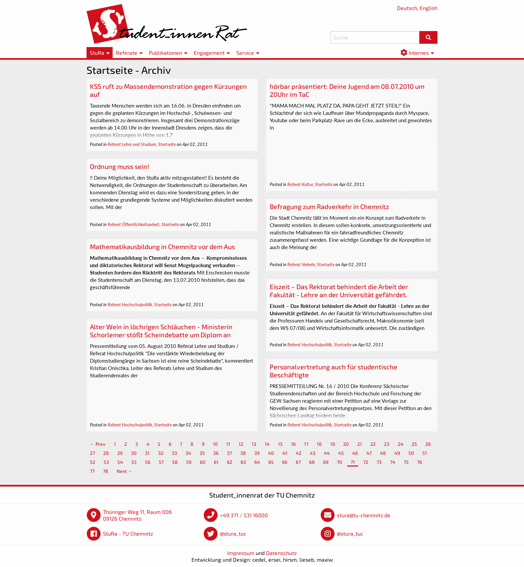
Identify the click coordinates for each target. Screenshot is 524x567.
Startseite (167, 144)
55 (134, 462)
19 (332, 444)
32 (160, 453)
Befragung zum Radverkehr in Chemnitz (329, 206)
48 (383, 453)
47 (369, 453)
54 (120, 462)
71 (353, 462)
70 (339, 462)
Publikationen (165, 52)
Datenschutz (281, 553)
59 (188, 462)
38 (243, 453)
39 (257, 453)
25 (414, 444)
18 (319, 444)
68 (312, 462)
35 (202, 453)
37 (229, 453)
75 (406, 462)
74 (392, 462)
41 (284, 453)
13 (254, 444)
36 (216, 453)
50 (411, 453)
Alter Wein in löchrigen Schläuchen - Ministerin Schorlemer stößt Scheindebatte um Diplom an (161, 331)
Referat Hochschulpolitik (130, 304)
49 (397, 453)
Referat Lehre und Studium (132, 144)
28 (106, 453)
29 (120, 453)
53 (106, 462)
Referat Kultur (300, 184)
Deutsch (407, 8)
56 (147, 462)
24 (400, 444)
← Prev (98, 444)
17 (306, 444)
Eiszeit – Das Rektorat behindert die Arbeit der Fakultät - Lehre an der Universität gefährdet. (339, 290)
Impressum (240, 553)
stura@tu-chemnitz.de (363, 515)
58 (175, 462)
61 (216, 462)
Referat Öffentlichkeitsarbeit (133, 224)
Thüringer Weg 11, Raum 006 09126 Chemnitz (137, 515)
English (428, 8)
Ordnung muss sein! (119, 166)
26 (428, 444)
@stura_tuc (233, 533)
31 (147, 453)
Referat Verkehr (301, 264)
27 (92, 453)
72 (365, 462)
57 (161, 462)
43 (312, 453)
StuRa (97, 52)
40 (271, 453)
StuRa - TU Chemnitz (128, 533)
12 (241, 444)
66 (284, 462)
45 (341, 453)
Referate (126, 52)
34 (188, 453)
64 (257, 462)
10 (215, 444)
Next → (124, 471)
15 (280, 444)
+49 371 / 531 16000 (244, 515)
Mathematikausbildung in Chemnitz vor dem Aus (162, 246)
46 (355, 453)
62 (229, 462)
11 (228, 444)
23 (386, 444)
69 (326, 462)
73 (379, 462)
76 (419, 462)
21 (359, 444)
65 (271, 462)
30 (134, 453)
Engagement (209, 52)
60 (203, 462)
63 (243, 462)
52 (92, 462)
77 (92, 471)
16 (293, 444)
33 (174, 453)
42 (298, 453)
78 (105, 471)
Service (245, 52)
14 (267, 444)
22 (373, 444)
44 (327, 453)
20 (346, 444)
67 (298, 462)
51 (424, 453)
